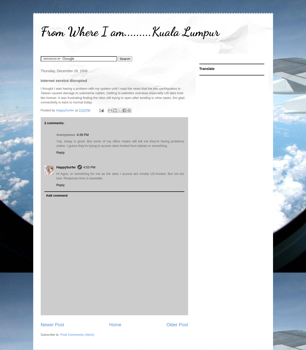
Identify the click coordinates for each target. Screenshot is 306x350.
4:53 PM (89, 167)
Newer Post (52, 324)
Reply (60, 152)
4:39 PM (83, 135)
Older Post (177, 324)
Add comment (57, 195)
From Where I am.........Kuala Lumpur (130, 31)
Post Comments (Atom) (77, 335)
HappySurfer (66, 167)
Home (115, 324)
